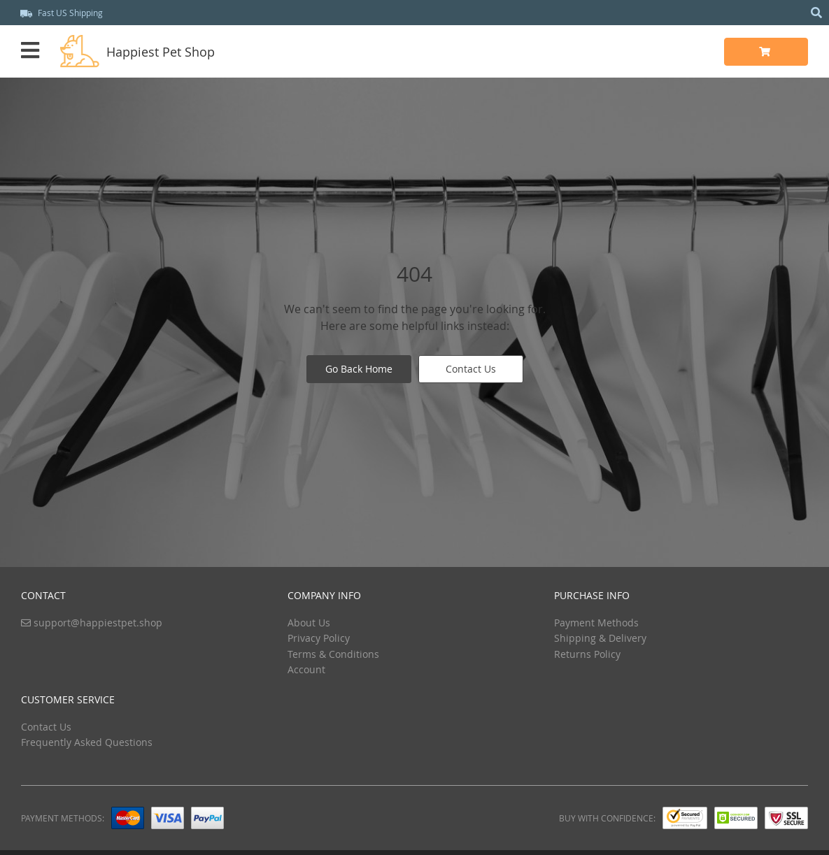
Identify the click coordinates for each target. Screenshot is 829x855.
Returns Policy (587, 654)
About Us (309, 622)
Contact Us (471, 368)
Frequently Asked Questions (87, 742)
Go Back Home (358, 368)
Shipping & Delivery (600, 638)
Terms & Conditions (333, 654)
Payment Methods (596, 622)
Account (306, 669)
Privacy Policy (319, 638)
